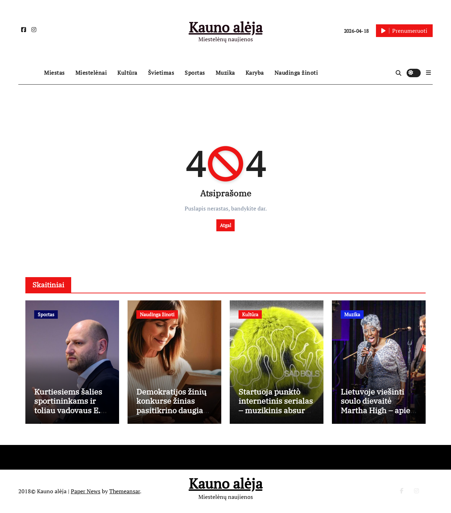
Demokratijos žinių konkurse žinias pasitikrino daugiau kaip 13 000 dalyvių (172, 405)
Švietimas (161, 73)
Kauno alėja (225, 27)
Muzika (225, 73)
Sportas (195, 73)
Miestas (54, 73)
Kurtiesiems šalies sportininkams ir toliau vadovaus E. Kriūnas (68, 405)
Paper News (85, 491)
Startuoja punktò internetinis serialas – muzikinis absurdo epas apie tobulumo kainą (276, 410)
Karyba (255, 73)
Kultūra (127, 73)
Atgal (225, 225)
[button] (428, 73)
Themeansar (124, 491)
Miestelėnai (91, 73)
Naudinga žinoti (296, 73)
